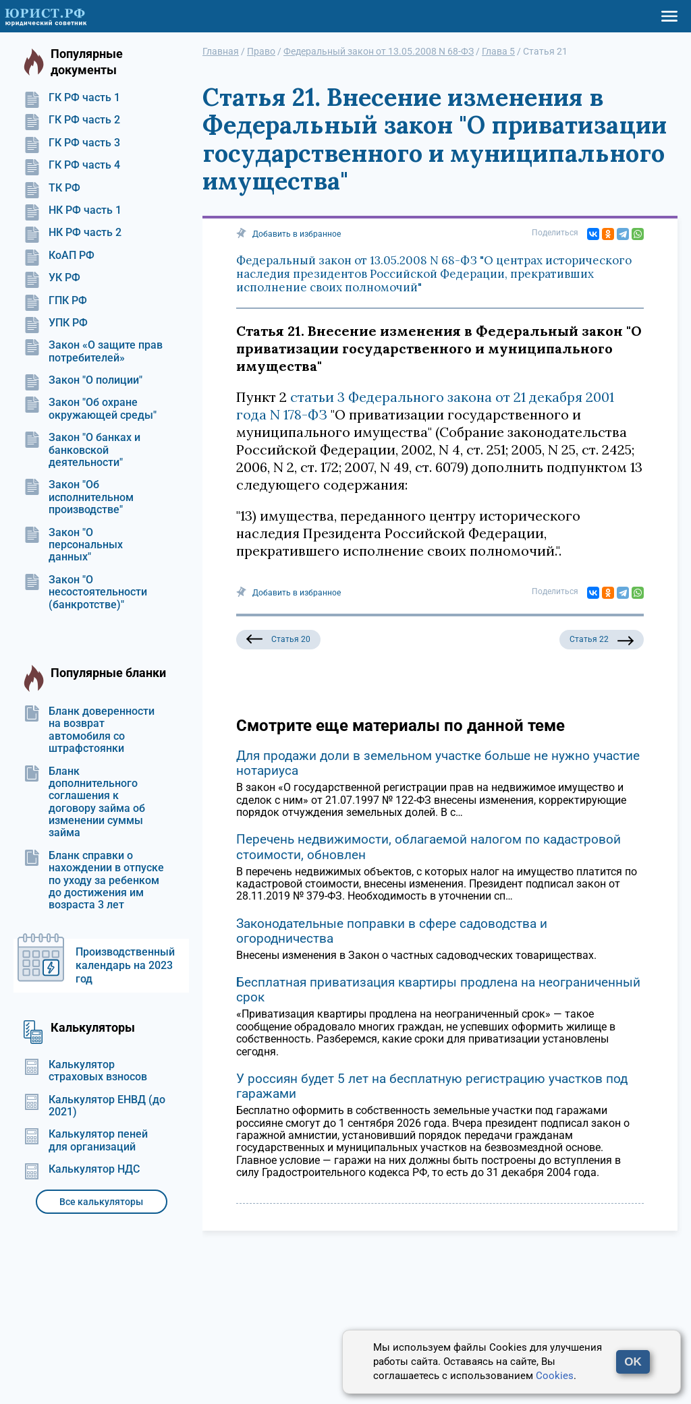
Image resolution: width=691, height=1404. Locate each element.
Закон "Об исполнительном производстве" (79, 497)
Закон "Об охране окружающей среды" (90, 409)
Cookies (555, 1376)
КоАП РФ (59, 256)
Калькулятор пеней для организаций (86, 1140)
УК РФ (52, 278)
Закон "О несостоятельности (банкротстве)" (85, 592)
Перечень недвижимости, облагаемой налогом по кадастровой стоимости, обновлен (428, 846)
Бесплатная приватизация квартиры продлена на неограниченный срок (438, 989)
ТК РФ (52, 188)
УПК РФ (56, 323)
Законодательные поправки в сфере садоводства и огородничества (391, 931)
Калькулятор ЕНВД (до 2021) (94, 1106)
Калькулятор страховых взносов (85, 1071)
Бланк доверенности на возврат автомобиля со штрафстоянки (89, 730)
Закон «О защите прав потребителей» (93, 351)
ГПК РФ (55, 301)
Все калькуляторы (101, 1201)
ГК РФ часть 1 (72, 98)
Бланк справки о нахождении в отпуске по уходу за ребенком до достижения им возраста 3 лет (94, 881)
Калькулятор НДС (82, 1169)
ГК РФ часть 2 (72, 120)
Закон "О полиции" (83, 380)
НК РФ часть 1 (72, 210)
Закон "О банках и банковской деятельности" (82, 450)
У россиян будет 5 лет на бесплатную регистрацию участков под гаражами (432, 1086)
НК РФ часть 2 (72, 233)
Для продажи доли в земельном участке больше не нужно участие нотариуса (438, 763)
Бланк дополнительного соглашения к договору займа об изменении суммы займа (84, 802)
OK (633, 1361)
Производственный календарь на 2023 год (125, 965)
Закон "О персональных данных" (73, 545)
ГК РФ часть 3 (72, 143)
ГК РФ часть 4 (72, 165)
